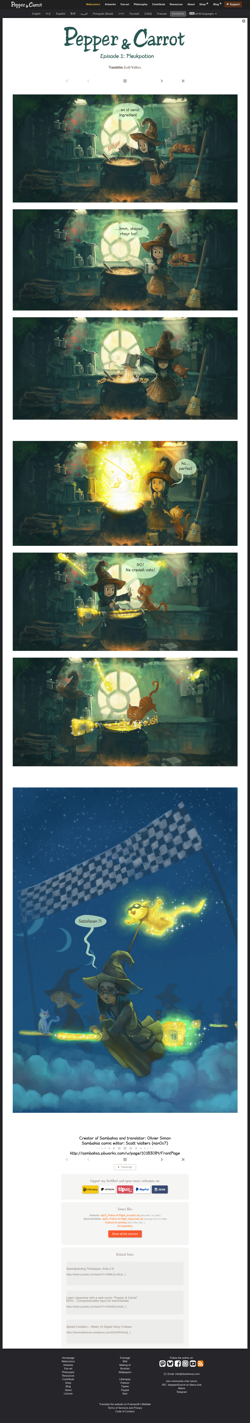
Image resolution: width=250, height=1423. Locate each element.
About (191, 4)
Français (162, 13)
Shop (204, 4)
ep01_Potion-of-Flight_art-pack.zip (131, 1215)
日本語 (148, 13)
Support (235, 4)
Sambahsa (178, 13)
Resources (176, 4)
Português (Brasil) (103, 13)
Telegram (181, 1392)
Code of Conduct (125, 1411)
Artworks (110, 4)
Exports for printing (125, 1222)
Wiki (125, 1361)
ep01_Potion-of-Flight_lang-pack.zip (135, 1218)
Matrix (181, 1388)
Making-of (125, 1365)
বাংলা (121, 13)
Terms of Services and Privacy (125, 1408)
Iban (124, 1393)
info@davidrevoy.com (187, 1374)
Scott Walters (132, 67)
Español (60, 13)
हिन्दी (72, 13)
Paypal (125, 1390)
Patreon (125, 1383)
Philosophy (140, 4)
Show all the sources (125, 1233)
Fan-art (125, 4)
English (36, 13)
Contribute (158, 4)
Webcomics (93, 4)
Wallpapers (125, 1372)
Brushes (125, 1368)
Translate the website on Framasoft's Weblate (125, 1404)
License (68, 1393)
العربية (84, 13)
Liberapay (125, 1379)
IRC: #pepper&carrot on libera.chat (181, 1384)
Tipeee (125, 1386)
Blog (217, 4)
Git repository (124, 1226)
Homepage (68, 1358)
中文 (48, 13)
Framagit (125, 1358)
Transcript (126, 1167)
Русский (134, 13)
